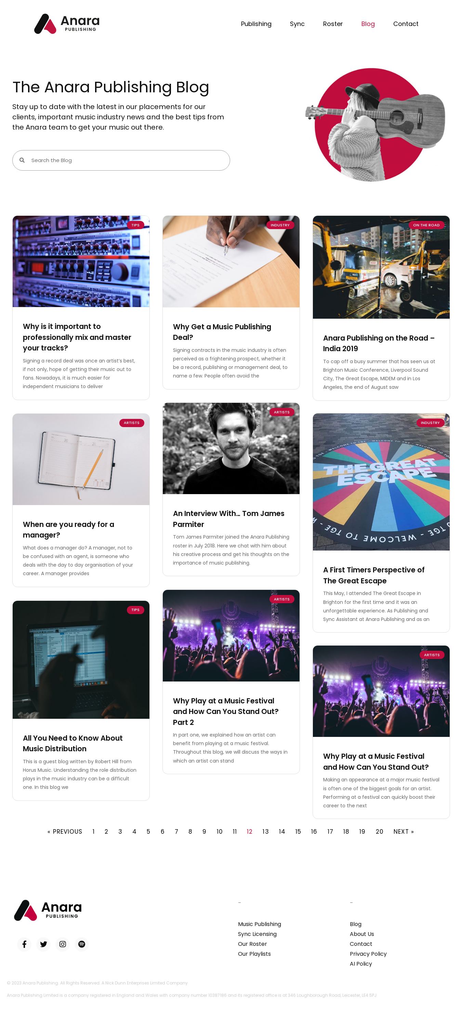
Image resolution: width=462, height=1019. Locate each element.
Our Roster (252, 944)
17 (330, 832)
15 (298, 832)
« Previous (65, 832)
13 (266, 832)
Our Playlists (254, 954)
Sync (297, 23)
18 (346, 832)
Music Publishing (259, 924)
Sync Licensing (257, 934)
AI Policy (361, 964)
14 (282, 832)
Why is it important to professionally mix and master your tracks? (77, 337)
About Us (362, 934)
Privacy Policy (368, 954)
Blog (368, 23)
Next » (404, 832)
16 (314, 832)
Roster (333, 23)
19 (362, 832)
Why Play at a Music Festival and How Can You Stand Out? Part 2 (226, 710)
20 (380, 832)
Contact (406, 23)
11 (235, 832)
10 (220, 832)
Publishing (256, 23)
